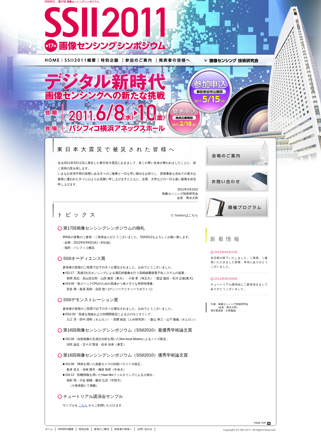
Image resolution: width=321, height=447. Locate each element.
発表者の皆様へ (123, 429)
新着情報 (226, 239)
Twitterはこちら (186, 215)
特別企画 (84, 429)
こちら (83, 405)
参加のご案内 (101, 429)
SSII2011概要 (65, 429)
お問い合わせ (144, 429)
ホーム (49, 429)
